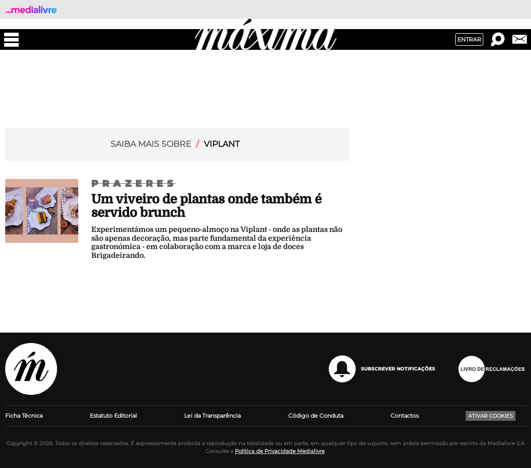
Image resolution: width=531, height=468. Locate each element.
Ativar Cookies (490, 415)
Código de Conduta (315, 415)
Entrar (469, 39)
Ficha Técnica (24, 415)
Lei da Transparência (212, 415)
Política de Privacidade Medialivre (280, 451)
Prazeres (134, 183)
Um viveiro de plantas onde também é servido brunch (206, 206)
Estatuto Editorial (113, 415)
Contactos (404, 415)
